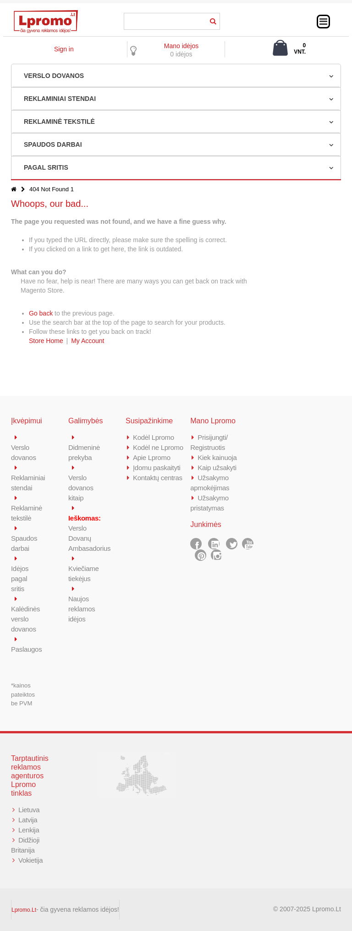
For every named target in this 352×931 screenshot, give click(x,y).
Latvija (27, 820)
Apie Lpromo (151, 457)
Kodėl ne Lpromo (158, 447)
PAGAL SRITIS (46, 167)
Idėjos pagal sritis (19, 579)
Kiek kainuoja (217, 457)
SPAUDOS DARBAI (53, 144)
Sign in (64, 49)
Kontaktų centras (157, 478)
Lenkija (28, 830)
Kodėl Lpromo (153, 437)
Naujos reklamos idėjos (81, 609)
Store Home (46, 340)
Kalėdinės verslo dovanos (25, 619)
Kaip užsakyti (217, 467)
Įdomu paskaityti (157, 467)
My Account (87, 340)
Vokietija (30, 860)
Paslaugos (26, 649)
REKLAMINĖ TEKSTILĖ (59, 121)
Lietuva (28, 810)
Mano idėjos (181, 46)
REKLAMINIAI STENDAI (60, 98)
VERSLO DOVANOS (54, 75)
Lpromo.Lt (23, 910)
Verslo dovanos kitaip (81, 488)
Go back (41, 313)
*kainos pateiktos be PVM (23, 694)
